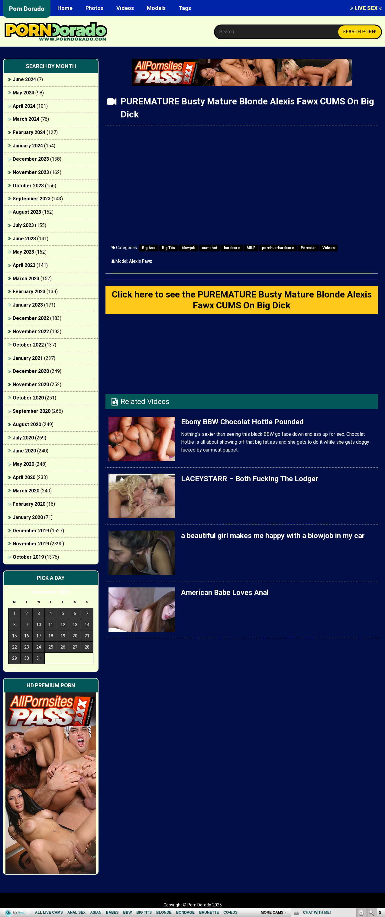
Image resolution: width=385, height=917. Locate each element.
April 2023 (24, 265)
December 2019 (31, 531)
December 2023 (31, 159)
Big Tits (168, 248)
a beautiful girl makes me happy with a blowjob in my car (273, 535)
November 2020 (31, 384)
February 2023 (29, 291)
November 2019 (31, 544)
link (379, 822)
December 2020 (31, 371)
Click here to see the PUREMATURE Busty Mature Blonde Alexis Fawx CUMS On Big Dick (242, 300)
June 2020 (24, 451)
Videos (125, 8)
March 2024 (26, 119)
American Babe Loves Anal (225, 592)
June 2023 (24, 239)
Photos (94, 8)
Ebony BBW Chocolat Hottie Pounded (242, 422)
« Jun (12, 669)
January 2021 (28, 358)
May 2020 (23, 464)
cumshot (209, 248)
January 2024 (28, 146)
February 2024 (29, 132)
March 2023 (26, 278)
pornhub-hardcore (278, 248)
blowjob (188, 248)
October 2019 (28, 557)
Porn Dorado (26, 8)
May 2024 (23, 93)
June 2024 (24, 79)
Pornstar (308, 248)
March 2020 (26, 491)
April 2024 (24, 106)
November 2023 (31, 172)
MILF (251, 248)
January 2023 (28, 305)
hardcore (232, 248)
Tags (185, 8)
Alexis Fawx (140, 261)
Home (65, 8)
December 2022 (31, 318)
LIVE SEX (366, 8)
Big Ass (148, 248)
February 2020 (29, 504)
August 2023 (27, 212)
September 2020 (31, 411)
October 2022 (28, 345)
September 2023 (31, 199)
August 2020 (27, 424)
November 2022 (31, 331)
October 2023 (28, 186)
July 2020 (23, 438)
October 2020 (28, 398)
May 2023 (23, 252)
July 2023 (23, 225)
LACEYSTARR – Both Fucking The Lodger (249, 479)
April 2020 (24, 477)
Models (156, 8)
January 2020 (28, 517)
